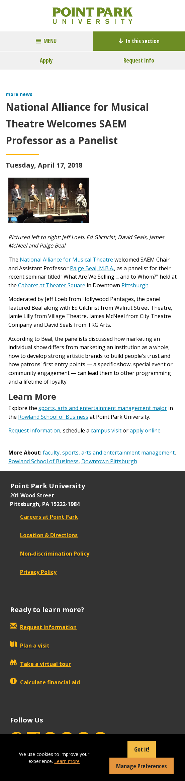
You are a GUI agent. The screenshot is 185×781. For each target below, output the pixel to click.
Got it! (141, 749)
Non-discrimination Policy (49, 553)
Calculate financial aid (45, 682)
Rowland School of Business (53, 416)
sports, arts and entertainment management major (102, 408)
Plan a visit (30, 645)
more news (19, 94)
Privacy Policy (33, 572)
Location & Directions (44, 535)
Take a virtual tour (40, 664)
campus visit (106, 430)
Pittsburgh (135, 285)
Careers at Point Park (44, 516)
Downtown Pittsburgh (109, 461)
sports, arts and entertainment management (118, 452)
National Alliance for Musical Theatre (66, 259)
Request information (34, 430)
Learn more (67, 761)
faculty (51, 452)
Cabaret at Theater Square (51, 285)
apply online (145, 430)
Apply (46, 60)
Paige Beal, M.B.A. (92, 268)
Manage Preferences (141, 766)
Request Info (138, 60)
